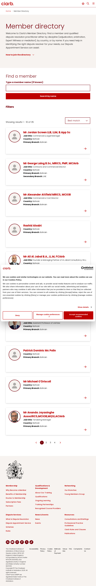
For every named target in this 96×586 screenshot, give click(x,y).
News (37, 519)
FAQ (70, 549)
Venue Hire (65, 550)
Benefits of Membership (16, 494)
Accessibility (33, 549)
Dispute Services (13, 515)
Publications (70, 533)
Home (8, 11)
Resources (69, 515)
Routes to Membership (15, 498)
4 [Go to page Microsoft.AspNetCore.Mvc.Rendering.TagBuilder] (54, 442)
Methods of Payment (57, 551)
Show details (83, 307)
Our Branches (70, 490)
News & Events (41, 515)
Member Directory (21, 11)
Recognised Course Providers (48, 508)
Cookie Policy (49, 550)
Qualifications (41, 496)
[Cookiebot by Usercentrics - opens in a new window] (83, 268)
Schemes (10, 527)
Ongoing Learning (42, 500)
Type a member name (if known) (24, 82)
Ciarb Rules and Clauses (75, 529)
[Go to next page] (60, 442)
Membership (11, 486)
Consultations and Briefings (77, 519)
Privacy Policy (43, 550)
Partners (9, 506)
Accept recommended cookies (78, 315)
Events (38, 523)
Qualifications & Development (42, 487)
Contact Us (87, 550)
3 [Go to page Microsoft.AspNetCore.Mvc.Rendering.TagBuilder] (50, 442)
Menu (93, 3)
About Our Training (43, 492)
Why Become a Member (16, 490)
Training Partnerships (44, 504)
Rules (8, 531)
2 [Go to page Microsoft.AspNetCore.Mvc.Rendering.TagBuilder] (46, 442)
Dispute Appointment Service (18, 523)
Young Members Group (75, 494)
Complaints (78, 549)
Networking (70, 486)
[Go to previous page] (36, 442)
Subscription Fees (13, 502)
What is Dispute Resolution (17, 519)
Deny (17, 315)
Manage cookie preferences (48, 315)
